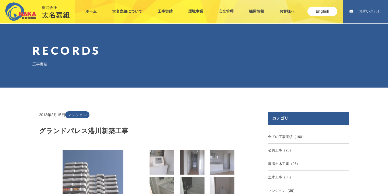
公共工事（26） (280, 150)
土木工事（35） (280, 177)
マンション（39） (282, 191)
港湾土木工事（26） (284, 164)
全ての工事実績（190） (287, 137)
